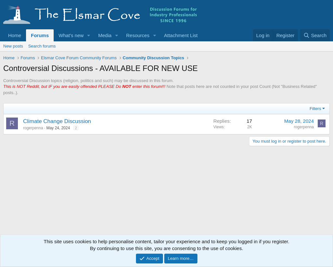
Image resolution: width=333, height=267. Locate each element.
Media (105, 35)
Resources (138, 35)
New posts (13, 46)
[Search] (315, 35)
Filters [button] (315, 108)
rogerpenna (33, 128)
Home (14, 35)
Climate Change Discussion (57, 121)
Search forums (42, 46)
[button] (88, 35)
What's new (71, 35)
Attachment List (180, 35)
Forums (40, 35)
